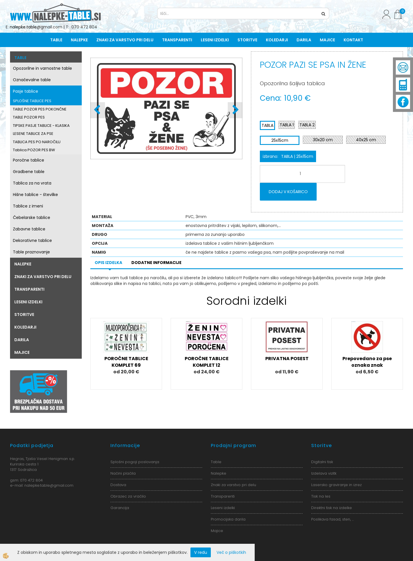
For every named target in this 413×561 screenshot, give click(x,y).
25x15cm (279, 140)
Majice (327, 40)
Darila (304, 40)
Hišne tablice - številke (35, 194)
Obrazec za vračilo (128, 496)
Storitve (247, 40)
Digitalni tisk (322, 462)
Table (56, 40)
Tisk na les (320, 496)
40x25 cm (366, 140)
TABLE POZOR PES (29, 117)
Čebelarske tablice (31, 217)
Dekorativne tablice (32, 240)
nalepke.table (23, 27)
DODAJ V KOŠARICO (288, 192)
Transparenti (177, 40)
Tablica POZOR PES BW (34, 150)
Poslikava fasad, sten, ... (332, 519)
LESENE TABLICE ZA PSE (33, 133)
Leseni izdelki (215, 40)
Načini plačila (123, 473)
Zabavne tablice (29, 229)
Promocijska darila (228, 519)
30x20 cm (323, 140)
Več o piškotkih (231, 552)
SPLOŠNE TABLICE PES (32, 101)
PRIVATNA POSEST (287, 358)
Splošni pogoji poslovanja (134, 462)
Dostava (118, 485)
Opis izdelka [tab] (108, 262)
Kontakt (353, 40)
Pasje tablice (25, 91)
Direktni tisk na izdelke (331, 507)
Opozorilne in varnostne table (42, 68)
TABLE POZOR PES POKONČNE (40, 109)
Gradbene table (28, 171)
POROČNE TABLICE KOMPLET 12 (207, 361)
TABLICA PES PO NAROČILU (37, 142)
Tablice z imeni (28, 206)
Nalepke (79, 40)
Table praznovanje (31, 252)
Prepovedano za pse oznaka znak (367, 361)
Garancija (119, 507)
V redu (200, 552)
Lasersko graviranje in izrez (336, 485)
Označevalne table (32, 80)
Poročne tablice (28, 160)
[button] (235, 110)
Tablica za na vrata (32, 183)
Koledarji (277, 40)
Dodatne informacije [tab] (156, 262)
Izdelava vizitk (323, 473)
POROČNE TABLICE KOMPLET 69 (126, 361)
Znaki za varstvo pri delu (124, 40)
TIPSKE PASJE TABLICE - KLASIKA (41, 125)
